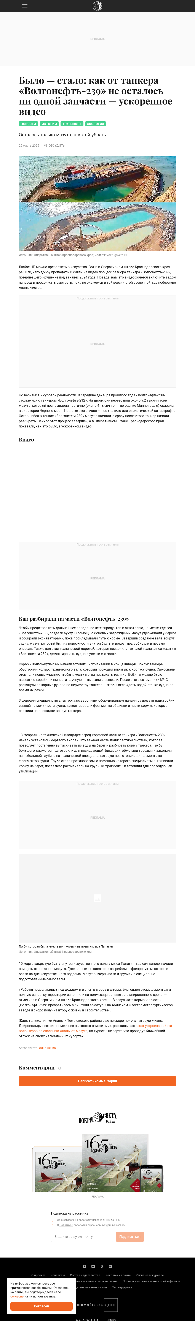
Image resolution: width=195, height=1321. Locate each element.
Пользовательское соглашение (95, 1281)
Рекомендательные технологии (84, 1287)
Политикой (66, 1225)
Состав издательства (85, 1275)
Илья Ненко (47, 1048)
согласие (68, 1219)
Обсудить (54, 145)
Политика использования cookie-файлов (151, 1281)
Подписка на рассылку (69, 1213)
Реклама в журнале (150, 1275)
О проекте (38, 1275)
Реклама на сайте (118, 1275)
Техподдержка (122, 1287)
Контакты (58, 1275)
